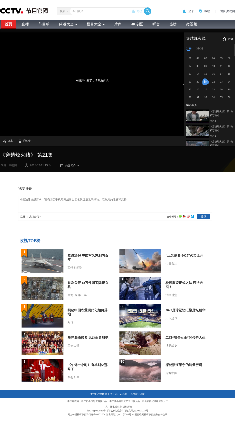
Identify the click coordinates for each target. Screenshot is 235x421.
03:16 (213, 121)
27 (205, 89)
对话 (70, 322)
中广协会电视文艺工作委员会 (124, 401)
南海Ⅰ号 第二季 (77, 295)
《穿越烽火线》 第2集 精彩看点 (221, 128)
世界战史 (171, 345)
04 (213, 58)
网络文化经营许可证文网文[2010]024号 (127, 410)
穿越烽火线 (196, 38)
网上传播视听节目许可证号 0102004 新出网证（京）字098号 (99, 414)
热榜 (139, 11)
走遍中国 (171, 373)
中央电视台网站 (98, 394)
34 (213, 97)
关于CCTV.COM (118, 394)
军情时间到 (75, 267)
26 (197, 89)
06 (229, 58)
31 (190, 97)
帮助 (207, 11)
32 (197, 97)
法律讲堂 (171, 295)
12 (229, 66)
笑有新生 (73, 377)
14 (197, 74)
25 (190, 89)
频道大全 (68, 24)
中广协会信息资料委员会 (94, 401)
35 (221, 97)
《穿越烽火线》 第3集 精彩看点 (221, 143)
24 (229, 81)
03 (205, 58)
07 (190, 66)
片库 (118, 24)
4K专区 (137, 24)
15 (205, 74)
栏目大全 (96, 24)
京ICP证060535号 (96, 410)
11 (221, 66)
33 (205, 97)
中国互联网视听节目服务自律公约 (149, 414)
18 (229, 74)
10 (213, 66)
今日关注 (171, 263)
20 (197, 81)
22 (213, 81)
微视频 (191, 24)
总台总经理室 (137, 394)
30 (229, 89)
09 (205, 66)
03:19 (213, 136)
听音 (156, 24)
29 (221, 89)
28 (213, 89)
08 (197, 66)
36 (229, 97)
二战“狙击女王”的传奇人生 (185, 337)
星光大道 (73, 345)
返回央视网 (227, 11)
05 (221, 58)
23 (221, 81)
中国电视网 (73, 401)
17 (221, 74)
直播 (25, 24)
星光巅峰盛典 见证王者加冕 (88, 337)
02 (197, 58)
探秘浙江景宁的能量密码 (183, 365)
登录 (191, 11)
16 (213, 74)
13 (190, 74)
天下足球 (171, 318)
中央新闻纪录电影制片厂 (155, 401)
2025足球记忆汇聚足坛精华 (185, 310)
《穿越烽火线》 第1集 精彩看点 (221, 113)
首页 (8, 24)
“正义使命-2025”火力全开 (184, 255)
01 (190, 58)
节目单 (44, 24)
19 (190, 81)
